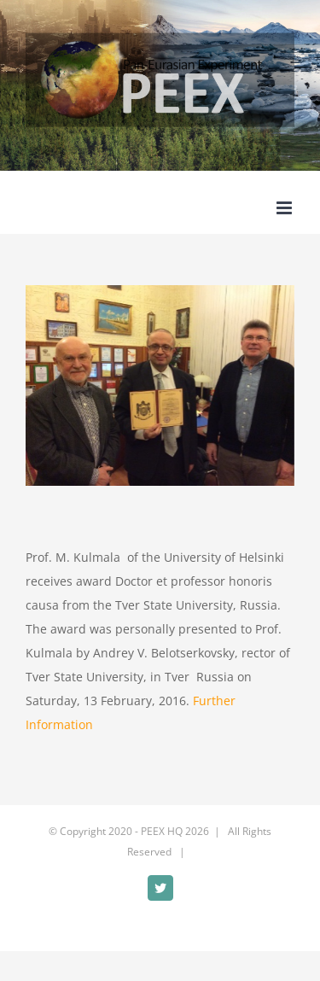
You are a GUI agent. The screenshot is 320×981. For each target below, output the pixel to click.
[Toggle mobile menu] (285, 208)
